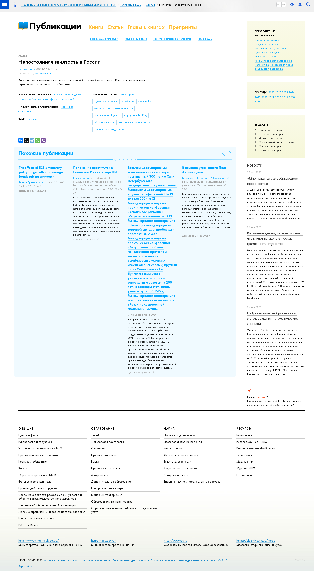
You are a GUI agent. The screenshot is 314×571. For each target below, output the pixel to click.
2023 (258, 97)
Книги (95, 27)
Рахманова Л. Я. (190, 178)
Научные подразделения (180, 435)
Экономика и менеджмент (68, 94)
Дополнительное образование (111, 481)
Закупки (23, 468)
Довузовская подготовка (107, 442)
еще (257, 101)
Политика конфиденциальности (130, 560)
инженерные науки (266, 56)
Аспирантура (99, 475)
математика (262, 64)
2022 (264, 97)
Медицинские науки (270, 138)
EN (283, 4)
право (289, 64)
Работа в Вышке (28, 525)
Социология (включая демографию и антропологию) (46, 99)
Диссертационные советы (181, 455)
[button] (115, 160)
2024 (292, 92)
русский (32, 119)
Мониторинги (173, 448)
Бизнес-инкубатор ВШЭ (106, 495)
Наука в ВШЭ (205, 38)
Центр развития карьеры (107, 488)
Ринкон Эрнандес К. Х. (31, 182)
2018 (292, 97)
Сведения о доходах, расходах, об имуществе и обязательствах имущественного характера (50, 496)
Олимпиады (98, 448)
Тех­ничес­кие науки (270, 150)
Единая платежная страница (36, 518)
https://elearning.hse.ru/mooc (255, 540)
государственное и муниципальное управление (271, 46)
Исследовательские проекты (183, 442)
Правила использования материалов (172, 38)
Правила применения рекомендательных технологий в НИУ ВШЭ (189, 560)
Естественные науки (271, 134)
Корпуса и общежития (32, 461)
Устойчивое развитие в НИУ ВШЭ (40, 448)
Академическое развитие (180, 468)
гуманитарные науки (267, 52)
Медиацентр (244, 461)
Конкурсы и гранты (176, 475)
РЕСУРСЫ (244, 428)
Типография (244, 455)
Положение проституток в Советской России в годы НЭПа (97, 169)
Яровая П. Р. (206, 178)
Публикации (55, 26)
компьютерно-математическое (273, 60)
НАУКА (169, 428)
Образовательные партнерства (111, 501)
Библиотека (244, 435)
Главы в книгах (146, 27)
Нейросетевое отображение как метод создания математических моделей (272, 318)
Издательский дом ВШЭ (251, 442)
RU (278, 4)
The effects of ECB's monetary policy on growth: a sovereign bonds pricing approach (41, 172)
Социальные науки (270, 146)
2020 (278, 97)
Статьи (115, 27)
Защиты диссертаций (177, 461)
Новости (254, 165)
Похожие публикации (45, 153)
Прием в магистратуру (106, 468)
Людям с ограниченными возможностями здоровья (51, 512)
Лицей (95, 435)
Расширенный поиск (136, 38)
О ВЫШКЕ (26, 428)
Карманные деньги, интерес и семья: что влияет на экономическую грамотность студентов (275, 238)
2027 (271, 92)
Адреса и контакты (55, 560)
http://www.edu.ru (175, 540)
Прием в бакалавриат (105, 455)
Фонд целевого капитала (34, 481)
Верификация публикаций (104, 38)
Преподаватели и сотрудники (38, 455)
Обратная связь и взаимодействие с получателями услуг (124, 510)
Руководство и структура (35, 442)
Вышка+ (96, 461)
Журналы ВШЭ (245, 468)
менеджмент (277, 64)
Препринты (183, 27)
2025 (285, 92)
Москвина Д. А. (221, 178)
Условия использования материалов (89, 560)
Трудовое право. (27, 69)
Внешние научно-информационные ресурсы (192, 481)
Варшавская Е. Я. (42, 73)
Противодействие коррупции (37, 488)
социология (262, 68)
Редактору (300, 559)
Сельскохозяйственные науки (276, 142)
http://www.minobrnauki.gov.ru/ (38, 540)
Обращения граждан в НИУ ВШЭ (39, 475)
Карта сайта (25, 566)
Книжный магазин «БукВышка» (255, 448)
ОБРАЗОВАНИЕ (102, 428)
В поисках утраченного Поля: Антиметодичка (204, 169)
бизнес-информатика (267, 40)
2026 (278, 92)
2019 (285, 97)
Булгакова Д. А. (81, 178)
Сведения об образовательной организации (47, 505)
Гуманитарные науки (270, 130)
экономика (276, 68)
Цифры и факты (28, 435)
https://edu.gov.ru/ (103, 540)
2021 (271, 97)
